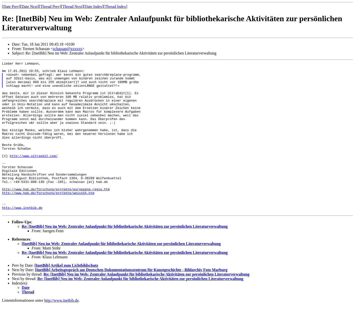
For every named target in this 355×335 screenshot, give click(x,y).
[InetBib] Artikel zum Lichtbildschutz (66, 296)
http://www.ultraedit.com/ (34, 175)
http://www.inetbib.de (22, 237)
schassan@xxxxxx (67, 49)
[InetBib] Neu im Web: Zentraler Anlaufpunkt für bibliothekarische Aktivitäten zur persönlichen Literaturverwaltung (121, 274)
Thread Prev (50, 6)
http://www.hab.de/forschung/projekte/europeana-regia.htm (56, 215)
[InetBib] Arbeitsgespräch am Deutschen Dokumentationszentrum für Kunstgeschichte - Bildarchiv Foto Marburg (131, 300)
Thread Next (72, 6)
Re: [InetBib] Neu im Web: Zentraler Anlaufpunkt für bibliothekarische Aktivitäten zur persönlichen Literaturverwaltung (125, 257)
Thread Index (115, 6)
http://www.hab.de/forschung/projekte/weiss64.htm (48, 219)
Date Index (93, 6)
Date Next (30, 6)
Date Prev (11, 6)
